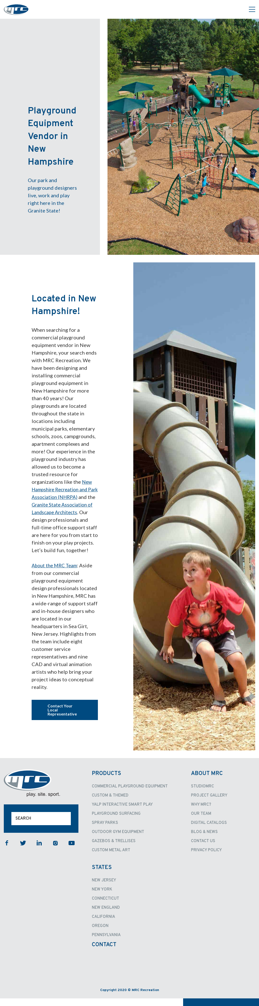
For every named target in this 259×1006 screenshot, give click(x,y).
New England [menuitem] (106, 915)
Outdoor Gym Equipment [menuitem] (118, 839)
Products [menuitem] (106, 781)
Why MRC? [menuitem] (201, 812)
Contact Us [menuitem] (203, 848)
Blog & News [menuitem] (204, 839)
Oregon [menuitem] (100, 933)
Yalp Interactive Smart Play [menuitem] (122, 812)
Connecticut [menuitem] (105, 906)
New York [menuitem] (102, 897)
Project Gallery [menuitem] (209, 803)
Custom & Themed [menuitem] (110, 803)
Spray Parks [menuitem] (105, 830)
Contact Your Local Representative (62, 717)
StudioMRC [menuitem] (202, 794)
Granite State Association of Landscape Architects (61, 512)
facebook (7, 850)
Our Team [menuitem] (201, 821)
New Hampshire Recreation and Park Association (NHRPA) (62, 489)
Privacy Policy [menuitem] (206, 857)
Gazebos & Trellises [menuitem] (114, 848)
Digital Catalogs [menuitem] (209, 830)
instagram (55, 850)
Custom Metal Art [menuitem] (111, 857)
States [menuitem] (102, 875)
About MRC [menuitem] (207, 781)
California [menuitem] (103, 924)
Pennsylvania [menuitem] (106, 942)
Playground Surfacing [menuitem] (116, 821)
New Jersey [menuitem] (104, 888)
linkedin (39, 850)
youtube (72, 850)
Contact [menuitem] (104, 952)
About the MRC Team (56, 573)
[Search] (41, 826)
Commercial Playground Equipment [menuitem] (130, 794)
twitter (23, 850)
